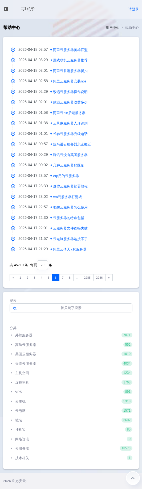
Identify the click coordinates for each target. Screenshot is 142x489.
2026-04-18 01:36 (35, 123)
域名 (71, 420)
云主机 (71, 401)
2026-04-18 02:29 (35, 91)
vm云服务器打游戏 (67, 197)
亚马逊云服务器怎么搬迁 (72, 144)
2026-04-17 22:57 (35, 207)
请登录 (133, 9)
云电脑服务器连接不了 (70, 239)
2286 (99, 277)
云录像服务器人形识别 (70, 123)
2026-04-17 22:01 (35, 228)
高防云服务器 (71, 344)
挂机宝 (71, 429)
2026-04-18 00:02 (35, 165)
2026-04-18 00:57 (35, 144)
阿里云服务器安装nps (69, 81)
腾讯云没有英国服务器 (70, 155)
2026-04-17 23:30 (35, 186)
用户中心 (113, 28)
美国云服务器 (71, 354)
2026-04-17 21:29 (35, 249)
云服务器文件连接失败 (70, 228)
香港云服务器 (71, 363)
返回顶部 (133, 478)
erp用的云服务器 (66, 176)
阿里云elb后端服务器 (69, 113)
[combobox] (42, 265)
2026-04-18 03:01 (35, 70)
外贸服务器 (71, 335)
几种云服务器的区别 (68, 165)
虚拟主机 (71, 382)
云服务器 (71, 448)
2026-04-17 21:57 (35, 238)
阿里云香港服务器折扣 (70, 71)
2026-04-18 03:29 (35, 60)
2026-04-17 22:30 (35, 217)
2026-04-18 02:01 (35, 102)
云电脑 (71, 410)
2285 (87, 277)
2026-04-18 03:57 (35, 49)
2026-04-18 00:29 (35, 154)
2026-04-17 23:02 (35, 196)
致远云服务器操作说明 (70, 92)
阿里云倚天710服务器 (70, 249)
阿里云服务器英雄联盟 (70, 50)
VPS (71, 391)
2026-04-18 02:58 (35, 81)
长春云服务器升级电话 (70, 134)
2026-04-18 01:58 (35, 112)
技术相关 (71, 457)
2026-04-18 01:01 (35, 133)
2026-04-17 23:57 (35, 175)
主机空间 (71, 372)
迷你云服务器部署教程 (70, 186)
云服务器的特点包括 (68, 218)
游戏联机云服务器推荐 (70, 60)
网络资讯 (71, 439)
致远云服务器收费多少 (70, 102)
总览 (28, 9)
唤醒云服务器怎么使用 (70, 207)
